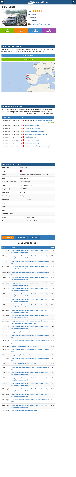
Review (21, 30)
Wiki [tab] (34, 237)
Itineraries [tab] (8, 237)
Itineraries (35, 30)
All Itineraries (28, 55)
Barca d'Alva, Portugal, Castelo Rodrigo (36, 134)
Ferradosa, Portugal (30, 137)
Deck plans (49, 30)
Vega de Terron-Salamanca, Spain (35, 131)
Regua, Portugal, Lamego (32, 125)
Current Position (28, 59)
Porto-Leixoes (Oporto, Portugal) (39, 24)
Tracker (7, 30)
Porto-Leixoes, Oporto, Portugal (43, 120)
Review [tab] (21, 237)
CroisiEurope (32, 18)
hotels (51, 122)
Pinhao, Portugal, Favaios (32, 128)
